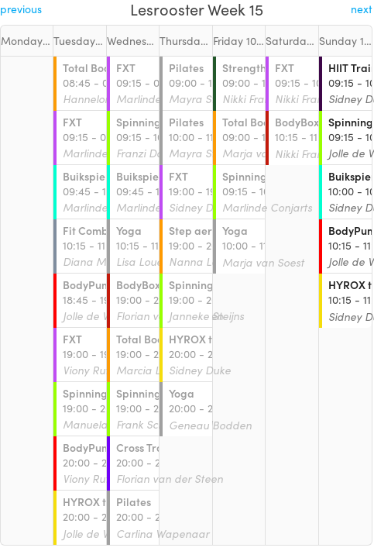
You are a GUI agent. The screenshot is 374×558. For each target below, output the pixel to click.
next (361, 9)
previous (21, 9)
